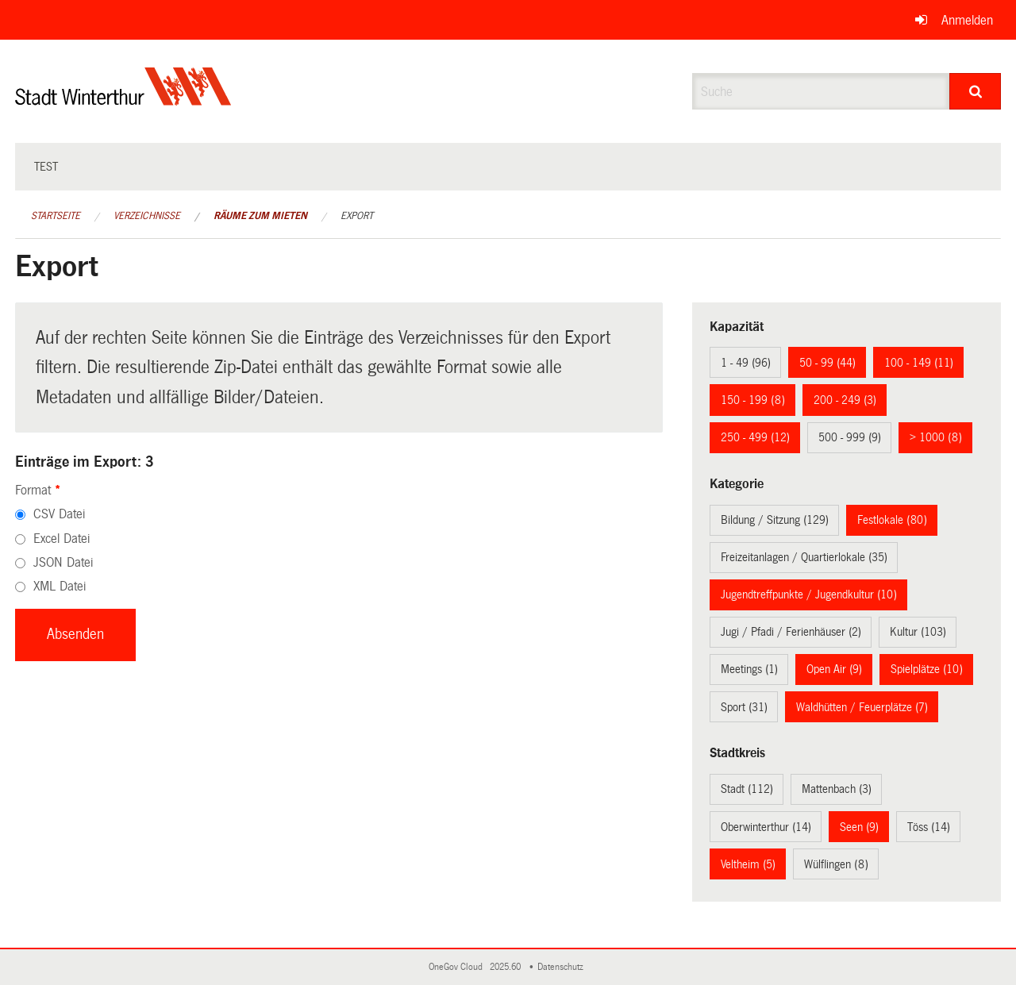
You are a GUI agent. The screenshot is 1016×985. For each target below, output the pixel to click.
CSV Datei (59, 514)
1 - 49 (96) (746, 362)
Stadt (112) (747, 789)
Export (357, 215)
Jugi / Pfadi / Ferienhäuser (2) (791, 631)
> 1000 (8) (936, 437)
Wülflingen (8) (836, 864)
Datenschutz (562, 967)
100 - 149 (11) (918, 362)
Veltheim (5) (748, 864)
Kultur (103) (918, 631)
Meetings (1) (749, 669)
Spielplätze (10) (927, 669)
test (46, 166)
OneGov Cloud (458, 967)
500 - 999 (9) (849, 437)
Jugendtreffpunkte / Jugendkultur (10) (809, 594)
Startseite (55, 215)
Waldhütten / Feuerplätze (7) (862, 707)
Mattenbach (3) (837, 789)
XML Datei (59, 586)
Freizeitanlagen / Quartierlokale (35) (804, 557)
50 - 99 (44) (827, 362)
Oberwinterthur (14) (766, 827)
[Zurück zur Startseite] (123, 100)
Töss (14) (928, 827)
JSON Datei (63, 562)
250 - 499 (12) (755, 437)
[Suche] (975, 91)
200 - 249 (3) (845, 400)
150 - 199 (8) (753, 400)
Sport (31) (744, 707)
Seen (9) (859, 827)
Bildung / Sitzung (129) (775, 520)
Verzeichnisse (147, 215)
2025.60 (506, 967)
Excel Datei (61, 538)
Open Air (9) (834, 669)
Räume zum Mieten (260, 215)
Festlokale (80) (892, 520)
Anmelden (967, 20)
